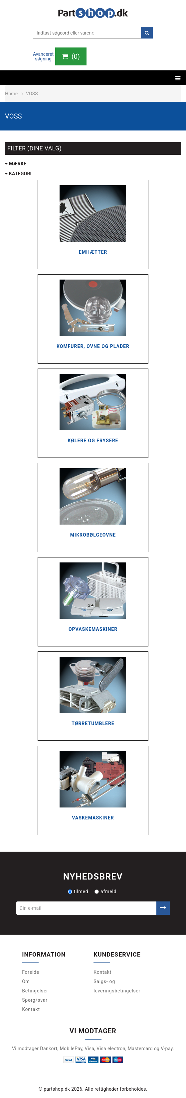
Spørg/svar (35, 1000)
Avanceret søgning (43, 56)
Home (11, 93)
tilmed (78, 891)
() (71, 56)
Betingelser (35, 990)
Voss (32, 93)
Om (26, 981)
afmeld (105, 891)
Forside (30, 972)
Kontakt (31, 1009)
